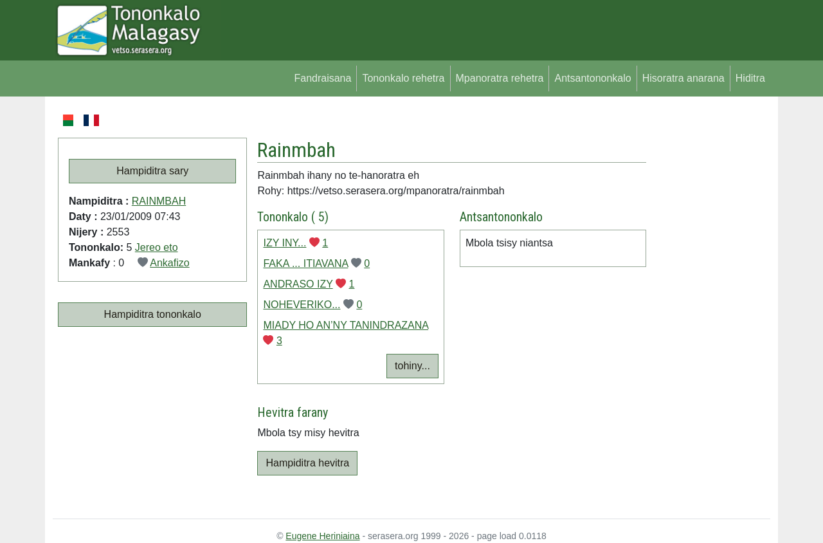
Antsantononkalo (592, 78)
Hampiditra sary (152, 170)
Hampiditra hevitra (307, 462)
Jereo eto (156, 247)
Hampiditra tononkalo (152, 314)
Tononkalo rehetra (403, 78)
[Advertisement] (708, 305)
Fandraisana (322, 78)
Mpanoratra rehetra (500, 78)
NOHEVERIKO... (301, 304)
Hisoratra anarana (683, 78)
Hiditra (750, 78)
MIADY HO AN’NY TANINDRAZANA (345, 325)
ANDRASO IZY (297, 284)
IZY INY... (284, 242)
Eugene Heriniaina (322, 536)
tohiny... (412, 365)
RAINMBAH (159, 201)
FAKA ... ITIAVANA (305, 263)
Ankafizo (169, 262)
